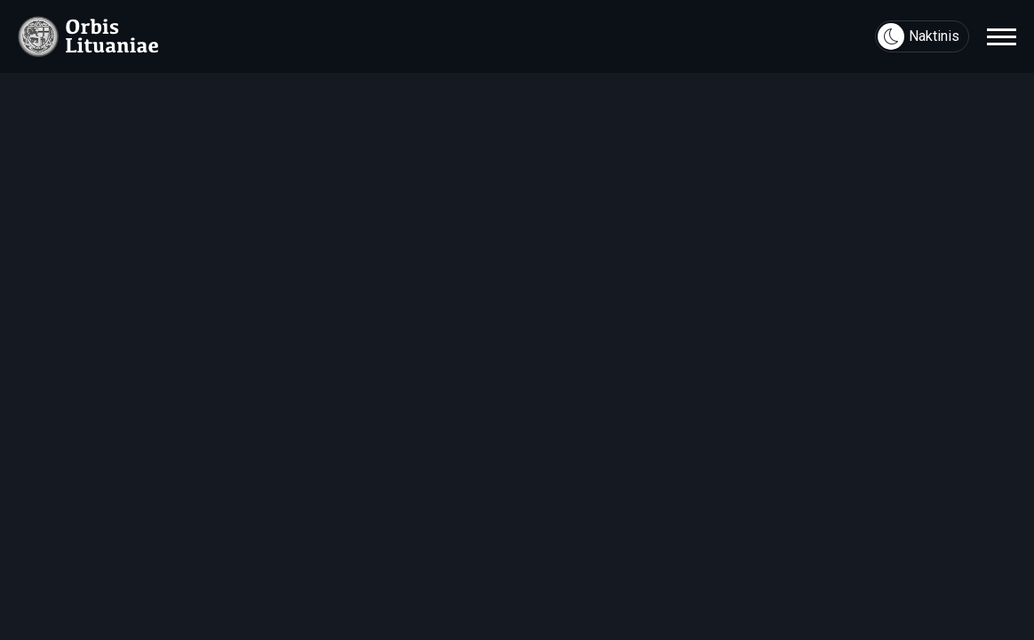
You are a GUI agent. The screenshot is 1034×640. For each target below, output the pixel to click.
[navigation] (1001, 36)
